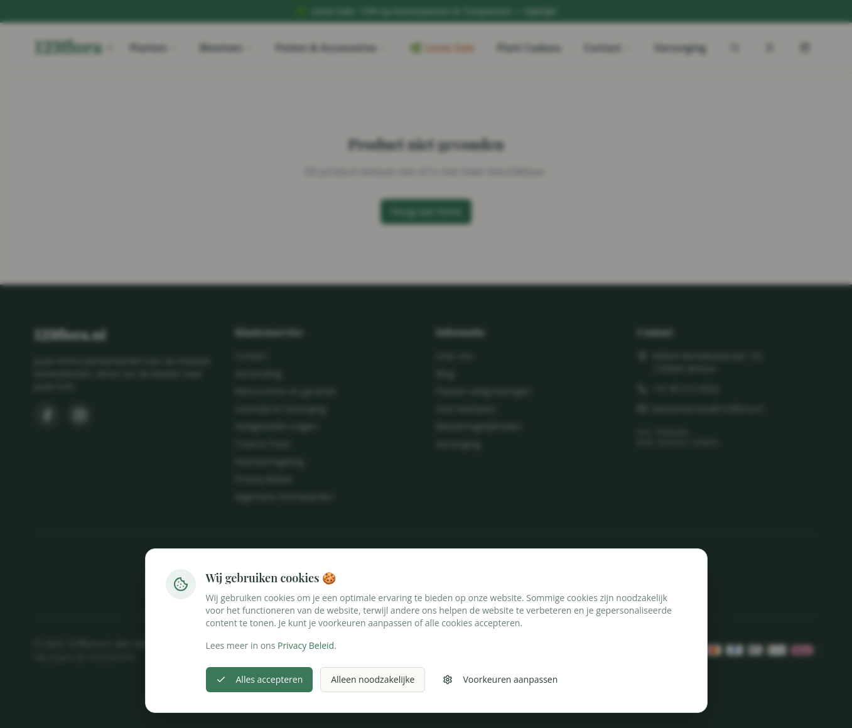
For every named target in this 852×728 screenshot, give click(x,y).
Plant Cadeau (529, 48)
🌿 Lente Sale (442, 48)
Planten (152, 48)
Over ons (454, 356)
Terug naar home (426, 211)
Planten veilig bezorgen (483, 391)
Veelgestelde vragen (276, 426)
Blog (445, 373)
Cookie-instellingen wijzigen (426, 681)
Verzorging (680, 48)
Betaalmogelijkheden (479, 426)
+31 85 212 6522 (686, 388)
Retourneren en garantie (285, 391)
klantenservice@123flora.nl (707, 409)
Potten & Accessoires (331, 48)
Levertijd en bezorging (280, 409)
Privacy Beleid (263, 479)
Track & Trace (263, 444)
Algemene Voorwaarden (284, 497)
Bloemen (226, 48)
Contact (608, 48)
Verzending (258, 373)
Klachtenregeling (269, 461)
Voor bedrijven (466, 409)
